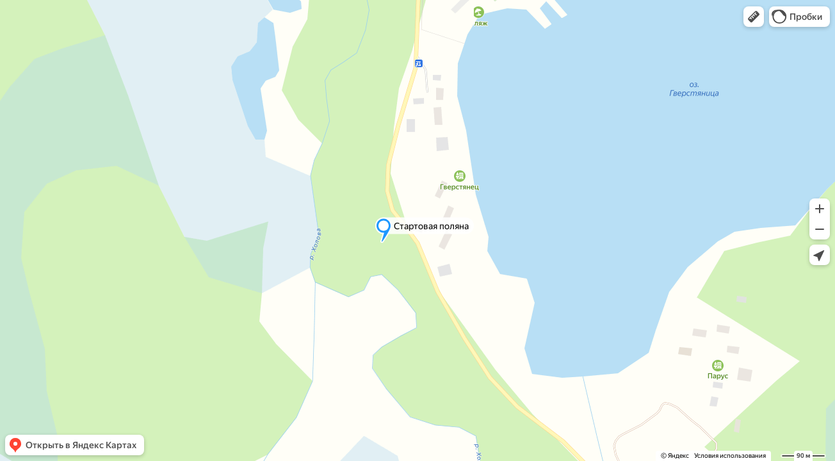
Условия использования (730, 455)
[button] (753, 16)
